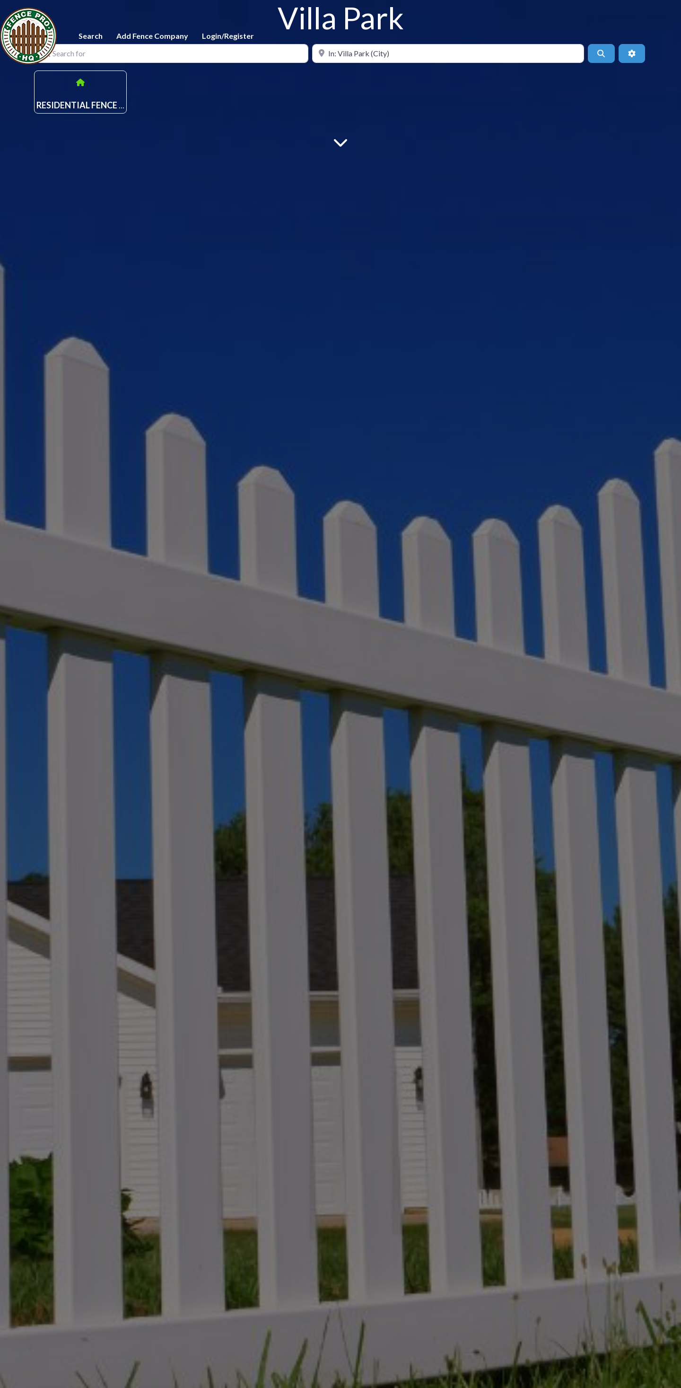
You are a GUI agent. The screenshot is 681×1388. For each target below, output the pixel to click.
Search (91, 35)
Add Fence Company (152, 35)
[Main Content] (340, 142)
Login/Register (228, 35)
